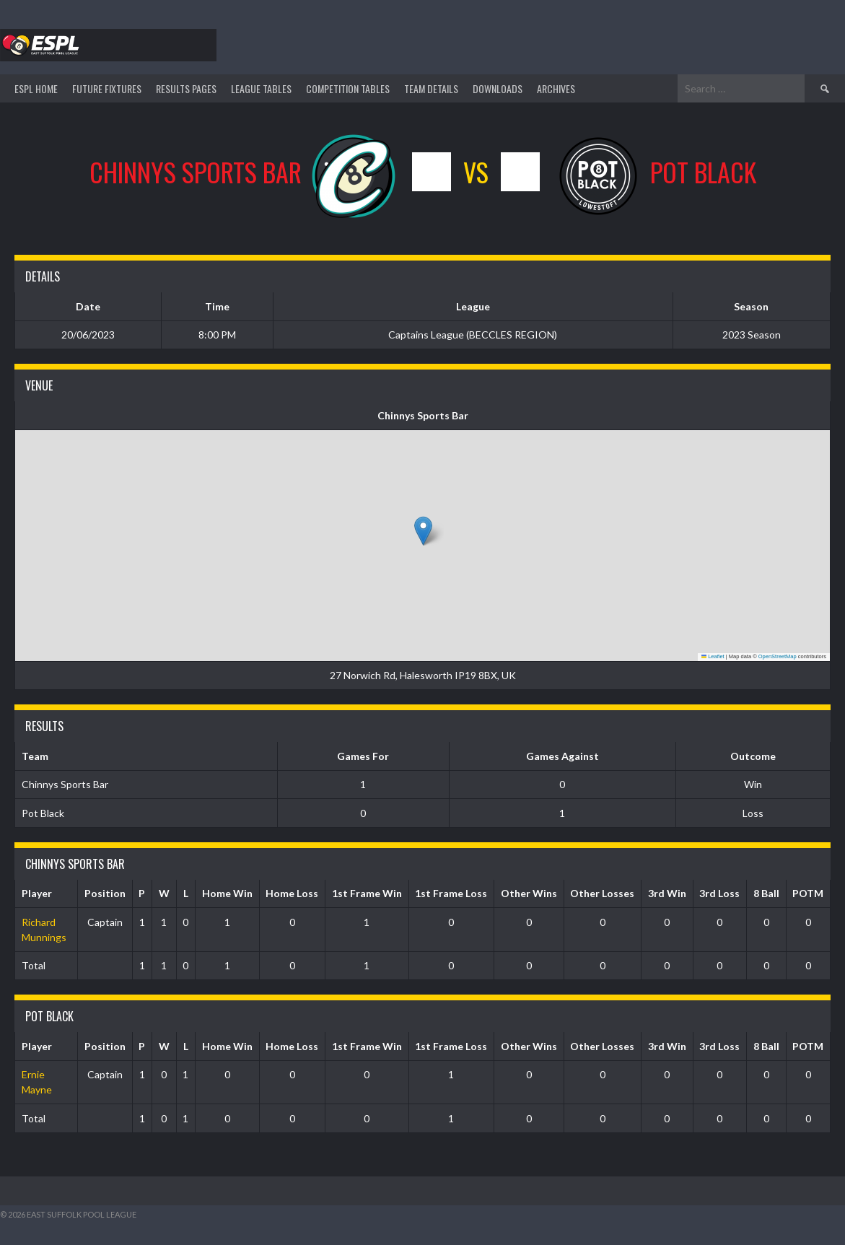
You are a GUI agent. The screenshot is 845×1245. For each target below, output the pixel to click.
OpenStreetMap (777, 656)
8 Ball (766, 893)
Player (37, 893)
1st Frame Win (367, 893)
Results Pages (186, 88)
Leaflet (712, 656)
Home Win (227, 893)
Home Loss (292, 893)
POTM (807, 893)
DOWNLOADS (497, 88)
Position (105, 893)
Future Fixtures (106, 88)
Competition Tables (348, 88)
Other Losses (602, 893)
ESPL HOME (36, 88)
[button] (423, 531)
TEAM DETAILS (431, 88)
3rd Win (667, 893)
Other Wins (529, 893)
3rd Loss (719, 893)
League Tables (261, 88)
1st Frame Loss (451, 893)
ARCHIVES (556, 88)
